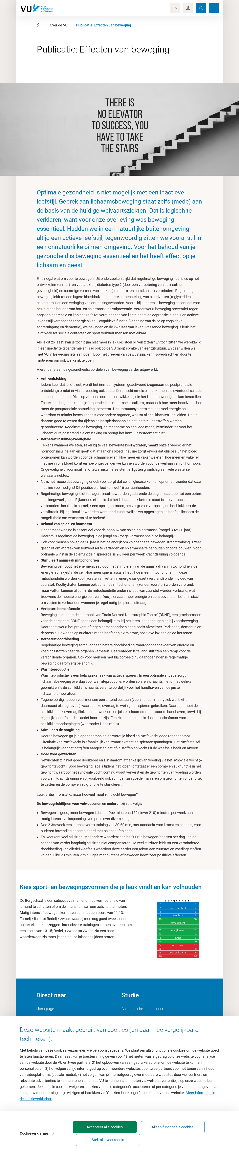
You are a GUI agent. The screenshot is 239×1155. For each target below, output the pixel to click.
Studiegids (130, 1018)
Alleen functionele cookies (151, 1138)
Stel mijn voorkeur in (196, 1138)
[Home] (39, 25)
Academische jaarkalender (142, 1009)
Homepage (45, 1009)
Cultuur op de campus (53, 1018)
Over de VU (59, 25)
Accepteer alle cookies (106, 1138)
